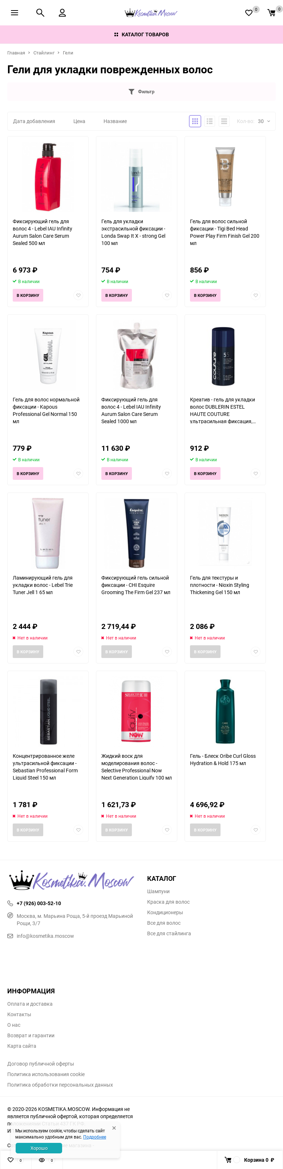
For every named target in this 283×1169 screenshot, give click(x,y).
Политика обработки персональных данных (60, 1084)
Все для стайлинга (169, 933)
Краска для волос (168, 901)
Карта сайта (21, 1046)
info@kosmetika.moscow (40, 935)
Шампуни (158, 891)
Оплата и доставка (30, 1003)
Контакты (19, 1014)
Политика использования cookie (46, 1074)
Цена (79, 121)
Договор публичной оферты (40, 1063)
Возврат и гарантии (30, 1035)
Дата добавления (34, 121)
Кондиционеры (165, 912)
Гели (68, 52)
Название (115, 121)
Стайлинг (43, 52)
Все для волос (164, 922)
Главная (16, 52)
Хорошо (39, 1148)
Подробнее (94, 1137)
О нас (13, 1024)
